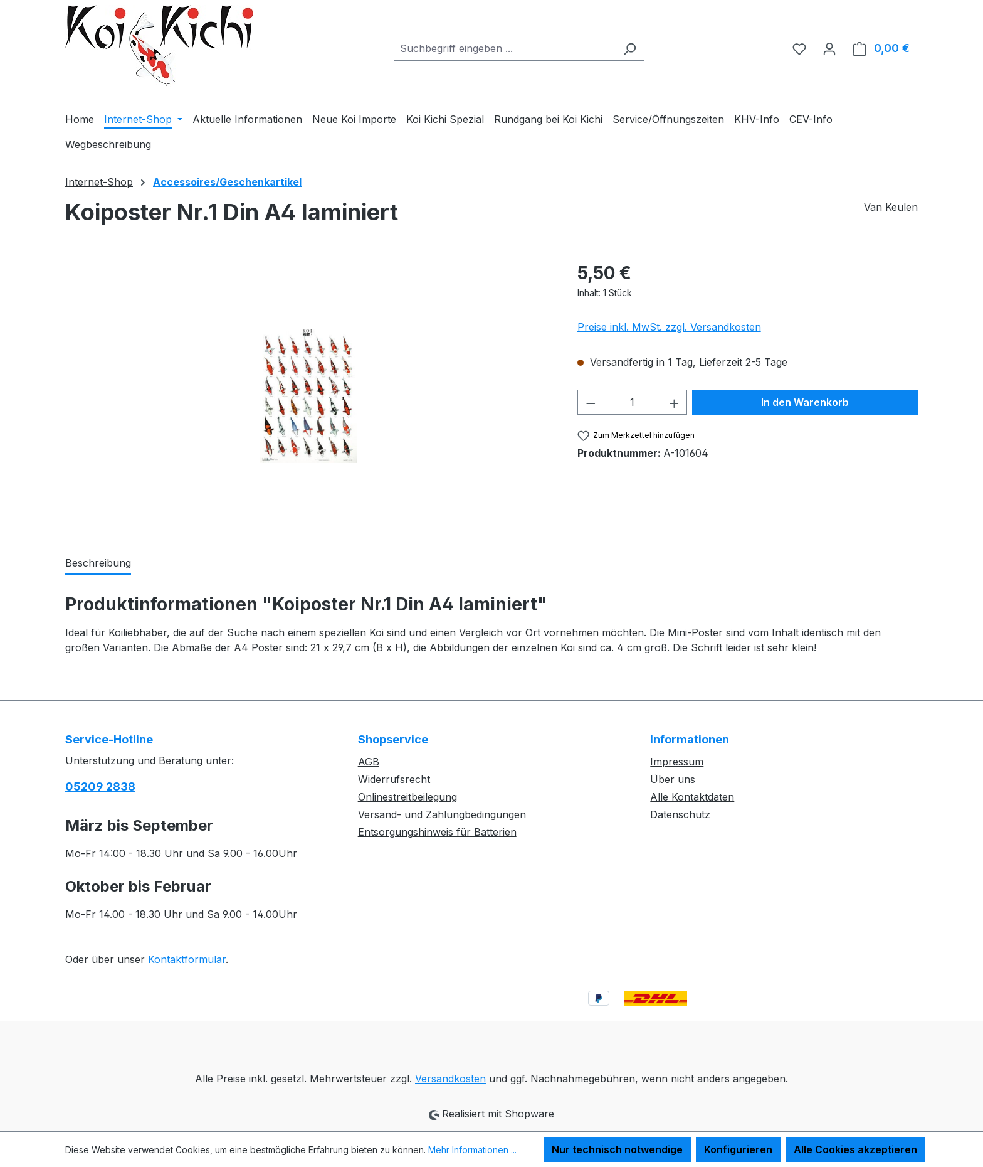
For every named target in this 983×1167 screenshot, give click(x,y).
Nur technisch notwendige (617, 1149)
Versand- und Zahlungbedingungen (442, 814)
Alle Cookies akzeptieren (855, 1149)
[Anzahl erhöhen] (674, 402)
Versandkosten (450, 1078)
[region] (309, 395)
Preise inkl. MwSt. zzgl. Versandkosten (669, 327)
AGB (368, 761)
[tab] (98, 563)
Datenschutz (680, 814)
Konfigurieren (738, 1149)
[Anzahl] (632, 402)
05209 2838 (100, 786)
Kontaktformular (187, 959)
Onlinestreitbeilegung (407, 797)
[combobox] (505, 48)
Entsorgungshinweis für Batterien (437, 832)
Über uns (672, 779)
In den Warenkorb (805, 402)
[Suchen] (629, 48)
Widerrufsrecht (394, 779)
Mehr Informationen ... (472, 1149)
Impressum (676, 761)
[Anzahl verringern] (590, 402)
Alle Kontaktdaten (692, 797)
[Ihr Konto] (829, 48)
